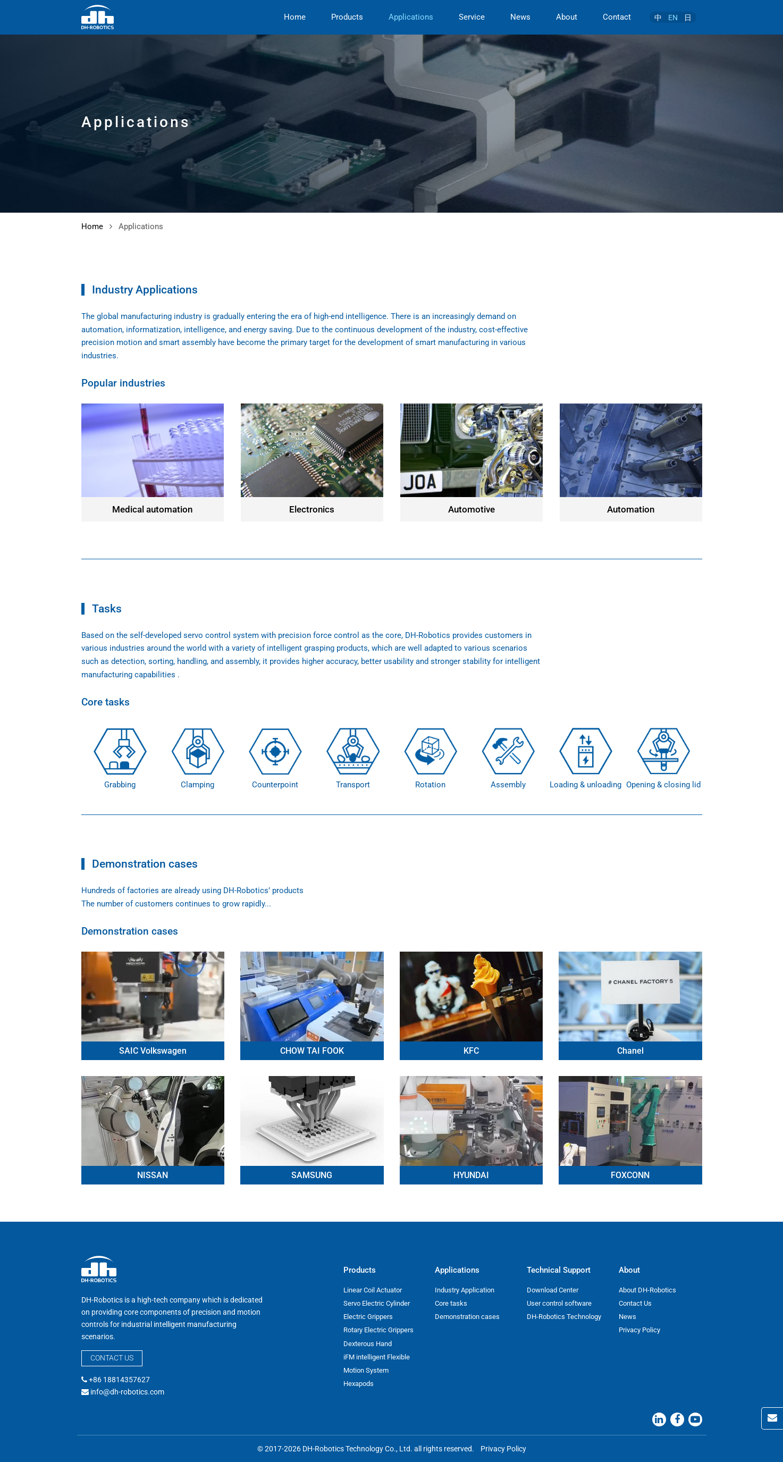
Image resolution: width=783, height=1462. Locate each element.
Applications (411, 17)
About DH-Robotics (647, 1290)
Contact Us (111, 1358)
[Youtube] (695, 1419)
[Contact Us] (772, 1418)
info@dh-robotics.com (127, 1392)
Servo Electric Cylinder (376, 1303)
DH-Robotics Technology (564, 1317)
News (520, 17)
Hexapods (358, 1384)
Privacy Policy (639, 1330)
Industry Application (464, 1290)
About (566, 17)
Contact (617, 17)
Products (347, 17)
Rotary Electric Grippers (378, 1330)
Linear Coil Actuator (372, 1290)
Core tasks (451, 1303)
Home (295, 17)
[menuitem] (658, 17)
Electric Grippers (368, 1317)
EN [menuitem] (673, 17)
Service (472, 17)
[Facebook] (677, 1419)
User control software (559, 1303)
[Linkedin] (659, 1419)
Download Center (552, 1290)
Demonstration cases (467, 1317)
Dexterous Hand (367, 1344)
